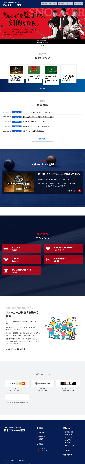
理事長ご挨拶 (68, 431)
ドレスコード (42, 448)
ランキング (69, 4)
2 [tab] (43, 45)
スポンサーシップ (69, 444)
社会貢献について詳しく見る (15, 349)
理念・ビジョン (68, 436)
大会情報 (40, 443)
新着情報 (61, 4)
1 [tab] (41, 45)
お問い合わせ (78, 4)
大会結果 (41, 445)
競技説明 (43, 4)
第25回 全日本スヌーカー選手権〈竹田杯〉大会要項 (34, 78)
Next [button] (83, 26)
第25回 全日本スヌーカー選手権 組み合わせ (16, 78)
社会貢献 (67, 439)
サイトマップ (22, 459)
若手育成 (67, 441)
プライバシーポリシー (10, 459)
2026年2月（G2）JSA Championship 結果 (68, 79)
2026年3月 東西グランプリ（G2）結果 (51, 78)
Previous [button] (2, 26)
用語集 (41, 438)
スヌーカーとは (42, 432)
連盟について (52, 4)
